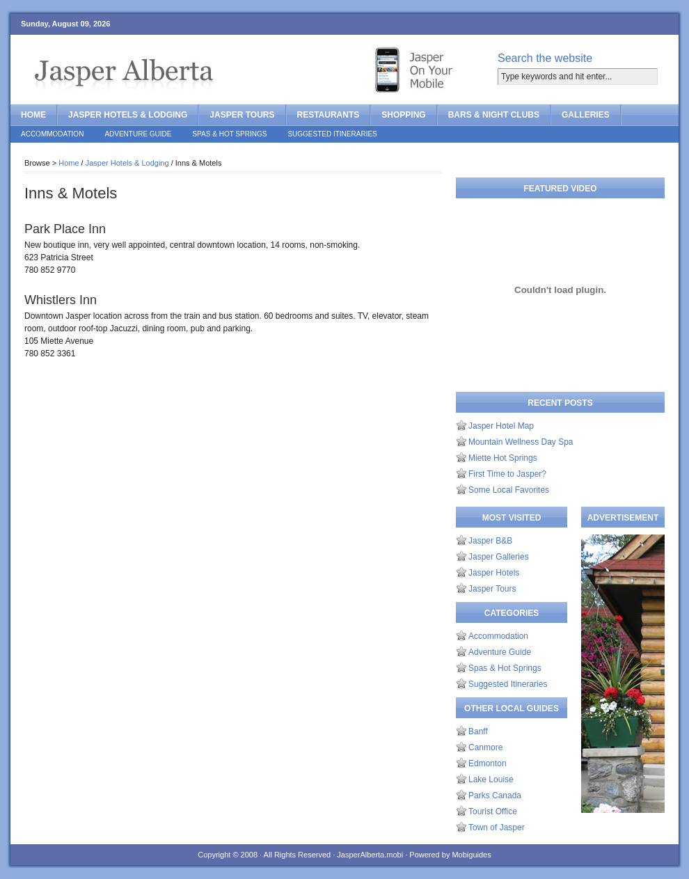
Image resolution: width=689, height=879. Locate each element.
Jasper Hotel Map (501, 426)
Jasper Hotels (493, 573)
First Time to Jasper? (507, 474)
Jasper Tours (241, 115)
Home (33, 115)
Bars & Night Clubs (493, 115)
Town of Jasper (496, 827)
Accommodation (52, 134)
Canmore (485, 747)
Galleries (586, 115)
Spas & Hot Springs (230, 134)
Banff (478, 731)
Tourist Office (492, 811)
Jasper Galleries (498, 557)
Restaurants (328, 115)
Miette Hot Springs (502, 458)
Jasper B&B (490, 541)
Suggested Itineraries (332, 134)
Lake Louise (491, 779)
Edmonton (487, 763)
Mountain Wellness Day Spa (520, 442)
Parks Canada (494, 795)
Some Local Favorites (508, 490)
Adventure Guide (137, 134)
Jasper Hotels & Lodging (127, 115)
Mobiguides (471, 854)
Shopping (403, 115)
